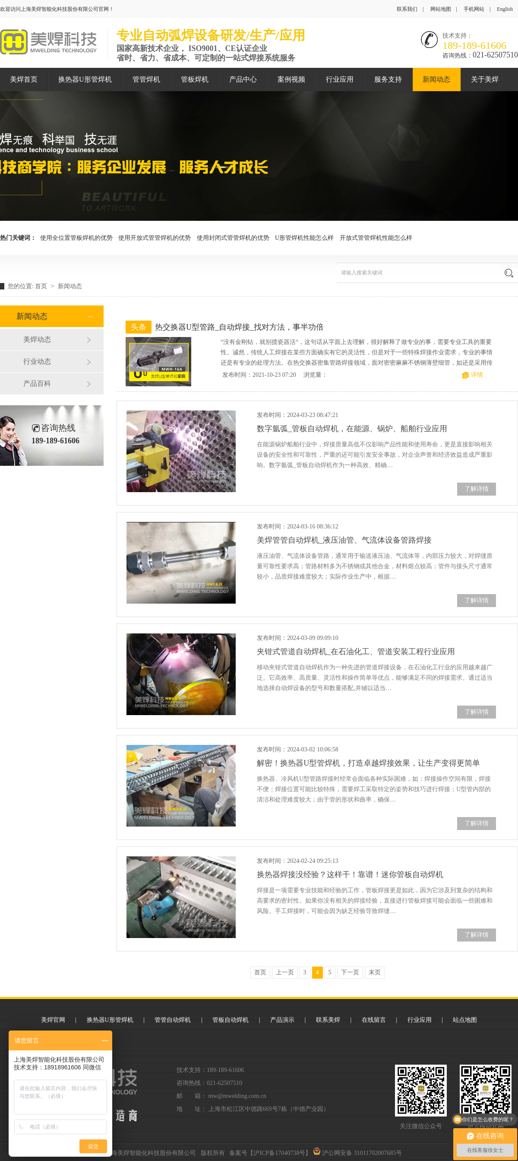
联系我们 (407, 9)
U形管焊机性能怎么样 (304, 238)
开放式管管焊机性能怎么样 (376, 238)
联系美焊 (328, 1020)
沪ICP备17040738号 (279, 1153)
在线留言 (374, 1020)
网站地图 (440, 9)
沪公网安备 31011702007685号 (357, 1153)
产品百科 (37, 383)
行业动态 (37, 361)
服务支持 (388, 79)
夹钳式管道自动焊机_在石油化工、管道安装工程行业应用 (356, 651)
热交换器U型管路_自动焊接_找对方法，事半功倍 (239, 327)
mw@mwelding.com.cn (237, 1096)
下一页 (350, 972)
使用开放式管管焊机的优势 (154, 238)
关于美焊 (485, 79)
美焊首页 (24, 79)
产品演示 (282, 1020)
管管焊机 (146, 79)
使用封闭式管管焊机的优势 (233, 238)
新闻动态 (436, 79)
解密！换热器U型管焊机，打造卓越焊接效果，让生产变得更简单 (368, 763)
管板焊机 (194, 79)
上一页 (285, 972)
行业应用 (340, 79)
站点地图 (465, 1020)
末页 (375, 972)
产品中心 (243, 79)
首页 (42, 286)
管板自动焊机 (230, 1020)
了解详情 (476, 489)
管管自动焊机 (173, 1020)
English (505, 9)
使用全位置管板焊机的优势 (76, 238)
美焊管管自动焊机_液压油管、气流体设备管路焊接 (344, 540)
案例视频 (291, 79)
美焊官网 (53, 1020)
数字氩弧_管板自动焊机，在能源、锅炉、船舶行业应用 (352, 428)
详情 (477, 375)
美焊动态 (37, 339)
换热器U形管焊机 (85, 79)
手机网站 (474, 9)
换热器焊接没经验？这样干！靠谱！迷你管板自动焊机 (350, 874)
